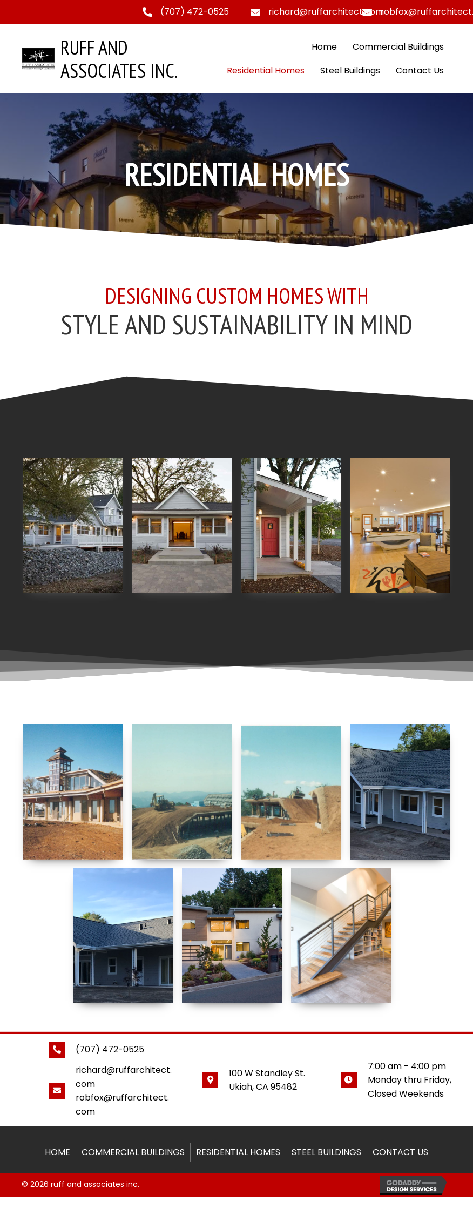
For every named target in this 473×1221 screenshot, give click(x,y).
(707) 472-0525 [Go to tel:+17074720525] (110, 1049)
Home (324, 47)
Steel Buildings (350, 70)
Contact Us (420, 70)
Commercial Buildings (398, 47)
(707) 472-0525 (194, 11)
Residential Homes (266, 70)
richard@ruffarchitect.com (326, 11)
